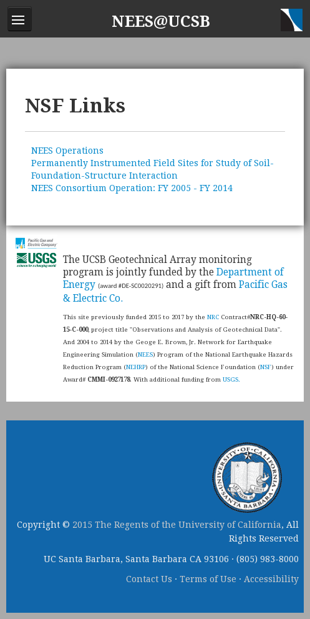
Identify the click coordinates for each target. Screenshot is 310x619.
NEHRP (135, 367)
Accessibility (271, 579)
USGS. (231, 379)
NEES (145, 354)
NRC (213, 317)
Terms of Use (208, 579)
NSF (265, 367)
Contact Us (149, 579)
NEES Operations (67, 151)
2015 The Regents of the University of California (176, 525)
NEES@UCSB (161, 21)
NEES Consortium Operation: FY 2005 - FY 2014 (132, 188)
